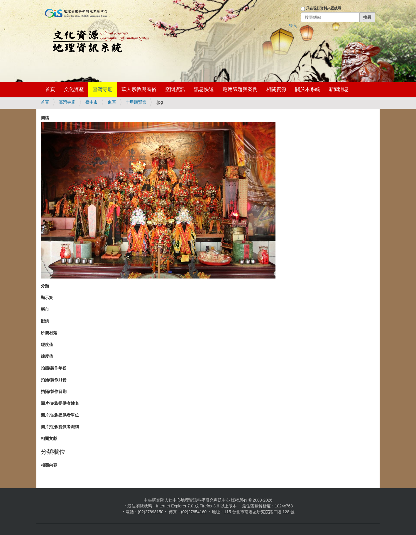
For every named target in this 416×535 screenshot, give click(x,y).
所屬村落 (49, 332)
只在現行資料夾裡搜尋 (323, 8)
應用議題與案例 (240, 89)
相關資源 (276, 89)
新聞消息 (339, 89)
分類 (45, 285)
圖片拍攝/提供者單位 (60, 415)
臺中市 (91, 102)
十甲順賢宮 (136, 102)
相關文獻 (49, 438)
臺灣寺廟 (103, 89)
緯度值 (47, 356)
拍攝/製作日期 (54, 391)
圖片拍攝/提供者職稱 (60, 426)
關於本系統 (307, 89)
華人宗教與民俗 (138, 89)
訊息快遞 (204, 89)
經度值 (47, 344)
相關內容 (49, 465)
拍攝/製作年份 (54, 368)
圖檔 (45, 117)
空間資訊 (175, 89)
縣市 (45, 309)
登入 (293, 25)
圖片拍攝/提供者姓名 (60, 403)
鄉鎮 (45, 321)
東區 (112, 102)
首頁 (50, 89)
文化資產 (74, 89)
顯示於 (47, 297)
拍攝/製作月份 (54, 379)
